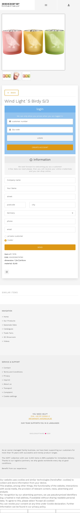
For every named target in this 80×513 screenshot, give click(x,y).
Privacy (7, 376)
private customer (15, 236)
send (40, 247)
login (40, 138)
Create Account (40, 147)
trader (10, 240)
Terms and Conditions (13, 372)
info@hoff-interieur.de (40, 419)
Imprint (7, 380)
